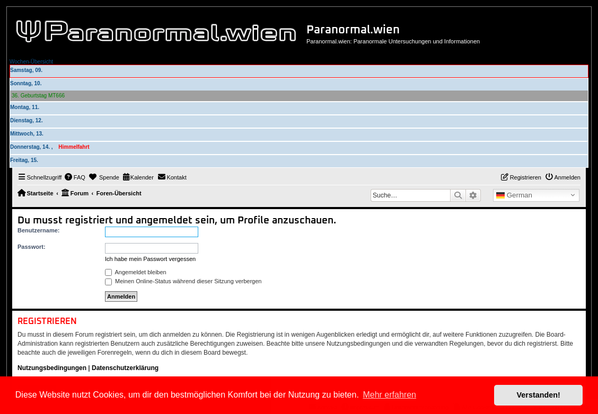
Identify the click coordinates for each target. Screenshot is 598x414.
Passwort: (31, 247)
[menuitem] (74, 177)
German (514, 195)
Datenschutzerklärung (125, 368)
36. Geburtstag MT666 (38, 95)
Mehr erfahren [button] (389, 394)
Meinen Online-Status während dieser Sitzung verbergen (183, 281)
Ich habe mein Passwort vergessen (150, 259)
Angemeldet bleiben (135, 272)
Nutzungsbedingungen (51, 368)
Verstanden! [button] (538, 395)
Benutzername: (38, 230)
